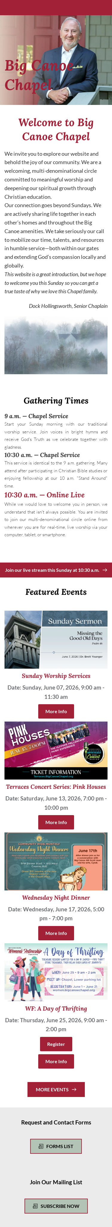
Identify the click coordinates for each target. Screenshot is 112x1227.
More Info (56, 711)
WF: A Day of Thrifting (56, 1008)
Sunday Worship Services (56, 675)
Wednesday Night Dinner (56, 897)
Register (56, 1044)
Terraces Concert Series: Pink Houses (56, 786)
